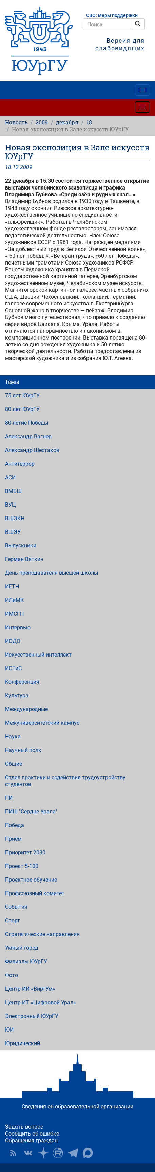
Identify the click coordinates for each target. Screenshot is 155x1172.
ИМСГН (14, 614)
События (16, 907)
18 (89, 122)
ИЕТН (12, 586)
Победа (14, 825)
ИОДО (12, 641)
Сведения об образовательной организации (77, 1106)
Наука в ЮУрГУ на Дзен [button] (43, 1152)
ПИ (9, 798)
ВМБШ (13, 491)
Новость (16, 122)
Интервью (18, 627)
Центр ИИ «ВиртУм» (30, 989)
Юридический (22, 1043)
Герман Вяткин (24, 559)
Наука (13, 736)
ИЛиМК (14, 600)
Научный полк (23, 750)
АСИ (10, 477)
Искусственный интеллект (38, 654)
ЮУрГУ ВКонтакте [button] (28, 1152)
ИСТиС (13, 668)
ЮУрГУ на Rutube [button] (58, 1152)
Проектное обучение (31, 879)
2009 (42, 122)
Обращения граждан (31, 1140)
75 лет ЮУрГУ (22, 395)
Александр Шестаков (32, 450)
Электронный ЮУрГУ (31, 1016)
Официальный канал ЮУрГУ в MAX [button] (87, 1152)
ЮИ (9, 1029)
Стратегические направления (42, 934)
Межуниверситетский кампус (42, 723)
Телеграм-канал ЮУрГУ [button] (72, 1152)
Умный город (21, 948)
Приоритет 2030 (25, 852)
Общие (13, 764)
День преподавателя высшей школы (51, 573)
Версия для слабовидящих (120, 44)
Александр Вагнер (28, 436)
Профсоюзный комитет (34, 893)
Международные (26, 709)
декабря (67, 122)
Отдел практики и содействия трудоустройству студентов (65, 780)
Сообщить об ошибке (32, 1133)
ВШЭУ (13, 532)
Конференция (22, 682)
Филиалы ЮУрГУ (26, 961)
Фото (11, 975)
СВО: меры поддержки (112, 15)
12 (16, 167)
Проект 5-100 (21, 866)
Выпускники (20, 545)
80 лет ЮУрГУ (22, 409)
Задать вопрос (24, 1127)
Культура (16, 695)
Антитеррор (20, 464)
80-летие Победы (26, 423)
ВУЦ (10, 504)
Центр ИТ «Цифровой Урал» (40, 1002)
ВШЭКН (14, 518)
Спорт (12, 920)
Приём (13, 839)
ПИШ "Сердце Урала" (31, 811)
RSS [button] (13, 1152)
